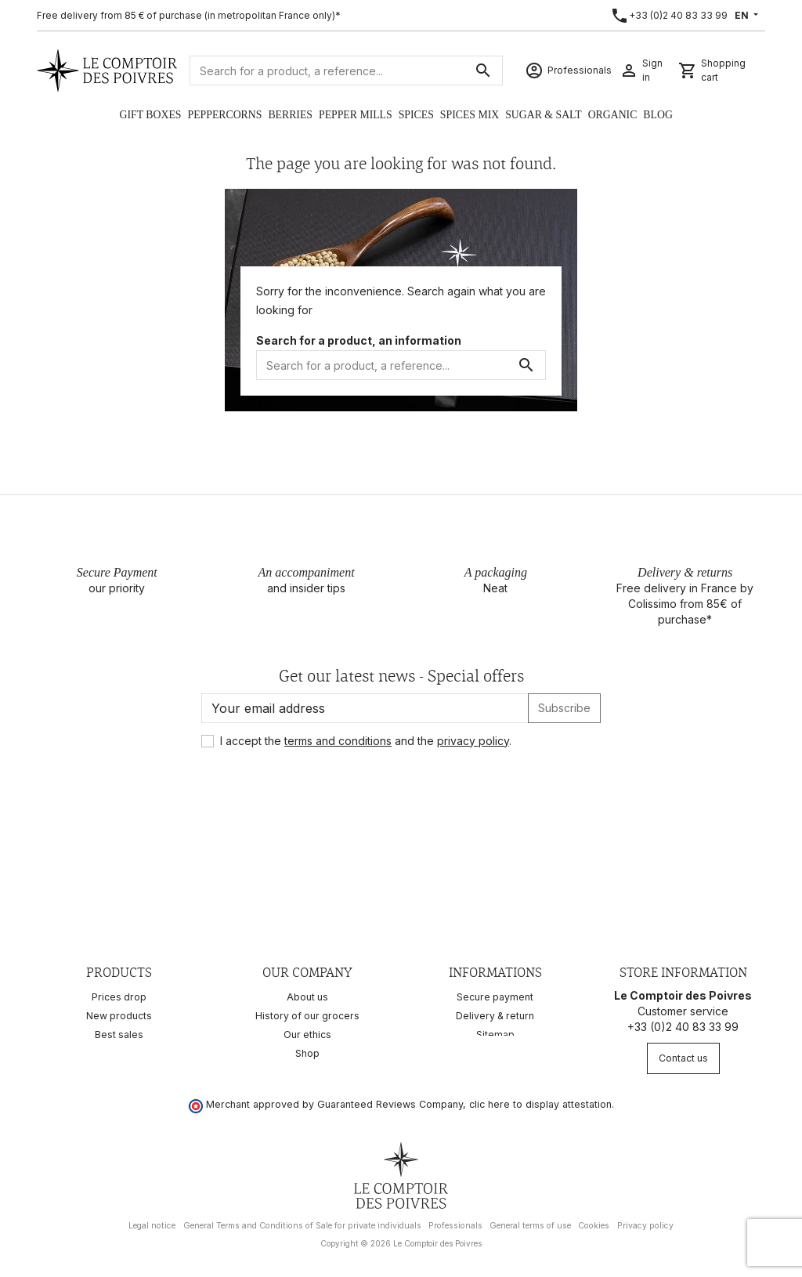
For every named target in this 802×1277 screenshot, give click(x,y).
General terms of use (530, 1220)
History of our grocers (307, 1016)
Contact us (683, 1058)
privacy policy (473, 740)
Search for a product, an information (358, 340)
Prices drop (119, 997)
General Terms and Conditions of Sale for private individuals (302, 1220)
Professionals (455, 1220)
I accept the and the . (365, 740)
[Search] (346, 70)
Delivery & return (495, 1016)
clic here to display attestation (540, 1099)
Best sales (119, 1034)
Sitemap (495, 1034)
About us (307, 997)
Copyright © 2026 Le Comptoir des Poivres (401, 1238)
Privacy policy (645, 1220)
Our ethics (307, 1034)
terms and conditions (338, 740)
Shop (307, 1053)
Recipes (119, 1053)
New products (119, 1016)
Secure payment (495, 997)
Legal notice (151, 1220)
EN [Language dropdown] (743, 15)
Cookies (593, 1220)
